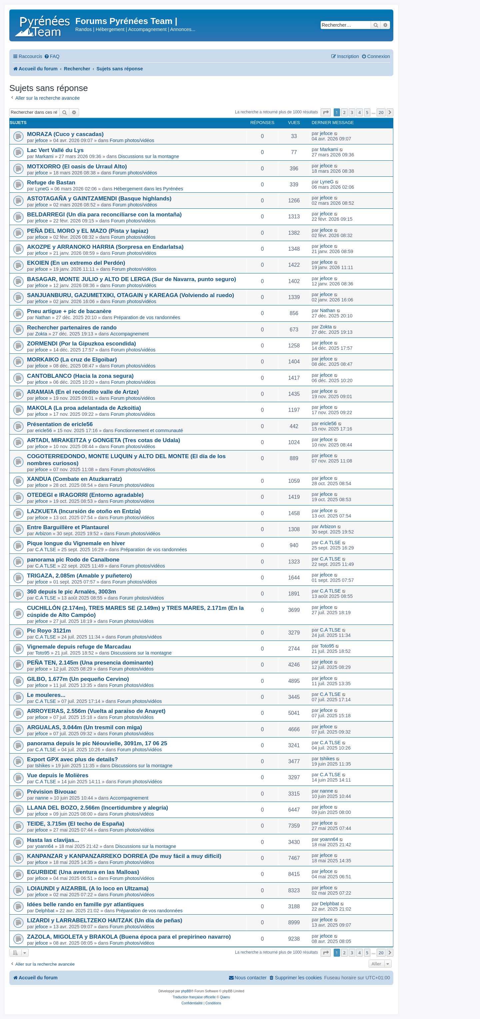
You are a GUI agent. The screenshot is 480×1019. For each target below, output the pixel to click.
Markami (44, 156)
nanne (42, 798)
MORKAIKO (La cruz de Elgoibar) (72, 359)
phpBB (186, 991)
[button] (326, 112)
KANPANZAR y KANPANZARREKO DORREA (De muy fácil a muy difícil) (124, 856)
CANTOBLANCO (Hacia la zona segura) (80, 375)
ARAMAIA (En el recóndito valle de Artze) (83, 391)
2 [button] (344, 112)
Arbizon (43, 533)
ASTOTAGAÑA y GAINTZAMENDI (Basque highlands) (99, 198)
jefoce (41, 140)
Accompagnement (129, 333)
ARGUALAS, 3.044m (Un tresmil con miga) (84, 727)
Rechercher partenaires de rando (72, 327)
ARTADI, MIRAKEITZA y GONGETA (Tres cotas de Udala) (103, 440)
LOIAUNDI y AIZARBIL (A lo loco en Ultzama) (87, 888)
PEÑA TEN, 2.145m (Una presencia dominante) (90, 662)
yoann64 (44, 846)
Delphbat (44, 910)
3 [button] (352, 112)
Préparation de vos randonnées (147, 317)
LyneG (42, 188)
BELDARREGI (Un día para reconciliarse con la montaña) (104, 214)
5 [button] (367, 112)
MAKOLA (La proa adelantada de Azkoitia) (84, 407)
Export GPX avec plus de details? (72, 759)
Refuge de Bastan (51, 182)
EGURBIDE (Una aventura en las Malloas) (83, 872)
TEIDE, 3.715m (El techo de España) (75, 823)
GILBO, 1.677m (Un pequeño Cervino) (78, 679)
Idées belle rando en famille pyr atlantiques (85, 904)
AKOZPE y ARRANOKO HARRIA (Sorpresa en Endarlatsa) (105, 246)
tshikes (42, 765)
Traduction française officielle (194, 997)
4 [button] (359, 112)
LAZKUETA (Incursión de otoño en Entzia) (84, 511)
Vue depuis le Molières (57, 775)
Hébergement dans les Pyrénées (148, 188)
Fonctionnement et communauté (149, 430)
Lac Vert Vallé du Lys (55, 150)
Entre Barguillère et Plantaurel (68, 527)
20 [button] (381, 112)
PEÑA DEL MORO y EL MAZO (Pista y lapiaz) (87, 230)
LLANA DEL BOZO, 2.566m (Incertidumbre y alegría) (97, 807)
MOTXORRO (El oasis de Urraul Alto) (77, 166)
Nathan (43, 317)
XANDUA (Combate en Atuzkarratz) (74, 478)
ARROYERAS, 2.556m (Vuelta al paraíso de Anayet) (96, 711)
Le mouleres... (46, 695)
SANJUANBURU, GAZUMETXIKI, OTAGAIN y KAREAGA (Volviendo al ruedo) (130, 295)
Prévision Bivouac (52, 791)
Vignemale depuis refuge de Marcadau (79, 646)
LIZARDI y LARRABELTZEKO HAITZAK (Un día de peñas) (104, 920)
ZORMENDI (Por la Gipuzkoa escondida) (81, 343)
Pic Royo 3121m (49, 630)
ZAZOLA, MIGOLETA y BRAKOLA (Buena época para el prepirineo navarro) (129, 936)
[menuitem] (52, 56)
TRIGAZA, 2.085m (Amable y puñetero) (79, 575)
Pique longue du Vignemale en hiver (76, 543)
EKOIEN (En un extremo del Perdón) (76, 262)
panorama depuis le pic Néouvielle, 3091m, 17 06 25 (97, 743)
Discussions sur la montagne (148, 156)
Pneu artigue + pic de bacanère (69, 311)
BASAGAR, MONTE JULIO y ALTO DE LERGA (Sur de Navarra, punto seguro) (131, 279)
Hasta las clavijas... (53, 840)
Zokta (41, 333)
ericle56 (43, 430)
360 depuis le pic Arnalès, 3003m (71, 591)
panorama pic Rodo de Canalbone (73, 559)
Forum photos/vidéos (132, 140)
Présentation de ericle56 (60, 424)
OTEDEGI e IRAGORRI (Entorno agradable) (85, 494)
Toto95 (42, 653)
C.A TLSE (45, 549)
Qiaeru (225, 997)
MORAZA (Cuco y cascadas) (65, 134)
